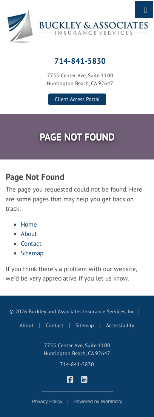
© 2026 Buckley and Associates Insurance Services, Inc (71, 311)
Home (29, 224)
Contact (31, 243)
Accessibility (120, 325)
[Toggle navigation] (145, 9)
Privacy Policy (47, 401)
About (29, 234)
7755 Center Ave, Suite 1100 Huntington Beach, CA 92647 (77, 349)
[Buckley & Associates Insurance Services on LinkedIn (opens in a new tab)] (84, 379)
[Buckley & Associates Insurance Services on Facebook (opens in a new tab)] (70, 379)
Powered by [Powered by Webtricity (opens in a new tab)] (98, 401)
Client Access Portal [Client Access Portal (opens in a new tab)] (77, 99)
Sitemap (32, 253)
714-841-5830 (80, 60)
